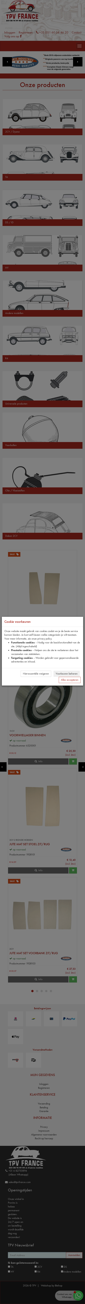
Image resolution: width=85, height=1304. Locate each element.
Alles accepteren (69, 680)
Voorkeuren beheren (67, 673)
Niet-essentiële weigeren (36, 673)
